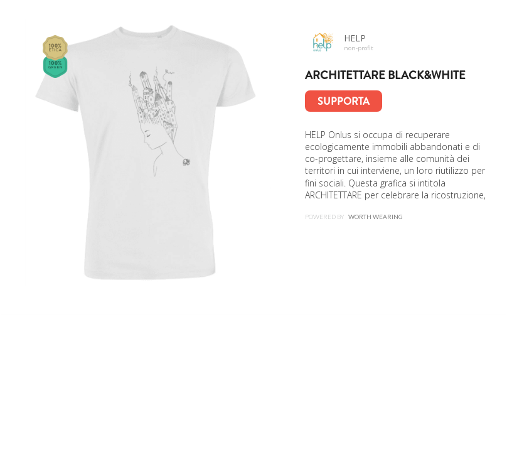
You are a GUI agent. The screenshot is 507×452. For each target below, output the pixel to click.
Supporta (344, 101)
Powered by (354, 216)
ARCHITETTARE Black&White (385, 75)
